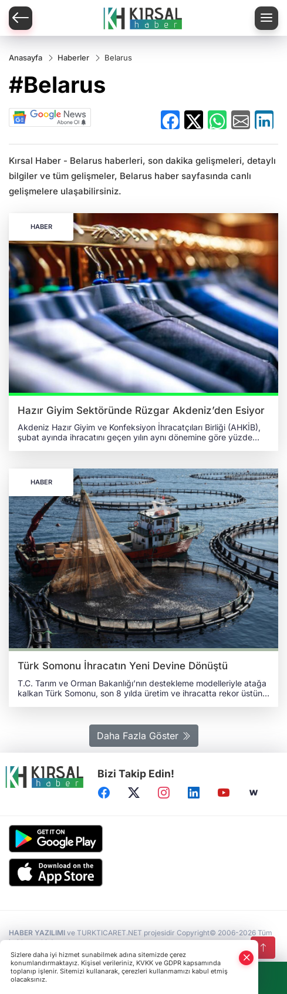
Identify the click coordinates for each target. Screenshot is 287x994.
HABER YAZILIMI (37, 932)
